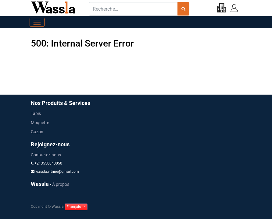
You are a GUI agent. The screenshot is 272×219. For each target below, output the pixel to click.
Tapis (36, 113)
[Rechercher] (183, 9)
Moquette (40, 122)
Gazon (37, 131)
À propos (60, 184)
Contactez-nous (46, 154)
